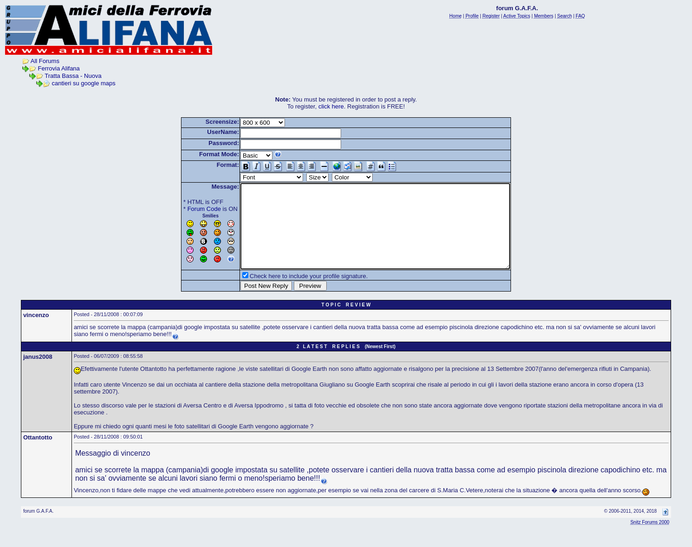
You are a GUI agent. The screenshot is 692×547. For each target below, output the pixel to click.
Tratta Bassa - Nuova (73, 75)
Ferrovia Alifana (59, 68)
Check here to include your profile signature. (292, 292)
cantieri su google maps (84, 83)
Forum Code (188, 208)
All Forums (45, 60)
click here (331, 106)
